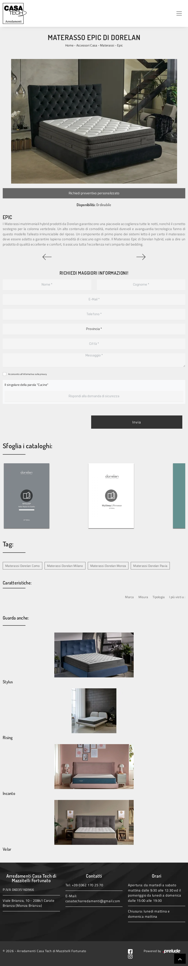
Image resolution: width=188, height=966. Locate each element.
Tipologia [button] (159, 596)
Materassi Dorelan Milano (65, 565)
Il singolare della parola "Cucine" (26, 384)
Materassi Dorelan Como (22, 565)
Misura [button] (143, 596)
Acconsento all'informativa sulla (27, 374)
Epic (120, 45)
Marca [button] (129, 596)
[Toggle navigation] (179, 13)
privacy (43, 374)
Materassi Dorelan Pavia (150, 565)
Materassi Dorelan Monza (108, 565)
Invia (136, 422)
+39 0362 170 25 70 (87, 885)
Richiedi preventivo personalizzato (94, 193)
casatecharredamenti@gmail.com (92, 901)
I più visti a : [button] (177, 596)
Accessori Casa (86, 45)
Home (69, 45)
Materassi (107, 45)
